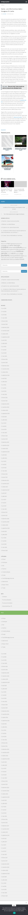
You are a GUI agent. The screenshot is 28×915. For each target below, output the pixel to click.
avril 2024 (4, 391)
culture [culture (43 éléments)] (19, 247)
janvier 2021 (4, 515)
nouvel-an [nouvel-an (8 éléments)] (18, 253)
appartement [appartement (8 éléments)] (13, 243)
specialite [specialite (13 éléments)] (3, 259)
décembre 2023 (5, 404)
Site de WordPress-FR (7, 606)
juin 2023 (4, 423)
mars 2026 (4, 318)
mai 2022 (4, 464)
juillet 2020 (4, 534)
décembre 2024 (5, 365)
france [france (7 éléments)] (9, 249)
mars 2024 (4, 394)
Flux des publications (6, 599)
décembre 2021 (5, 480)
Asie (3, 565)
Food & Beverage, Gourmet (8, 578)
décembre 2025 (5, 327)
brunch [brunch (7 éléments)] (20, 243)
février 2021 (4, 512)
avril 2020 (4, 544)
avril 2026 (4, 314)
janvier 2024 (4, 400)
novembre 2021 (5, 483)
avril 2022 (4, 467)
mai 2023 (4, 426)
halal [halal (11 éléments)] (17, 249)
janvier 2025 (4, 362)
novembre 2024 (5, 369)
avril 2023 (4, 429)
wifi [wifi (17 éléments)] (23, 259)
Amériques (4, 562)
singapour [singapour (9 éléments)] (21, 257)
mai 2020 (4, 541)
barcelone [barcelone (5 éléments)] (17, 243)
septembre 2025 (5, 337)
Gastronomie (5, 581)
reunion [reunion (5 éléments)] (25, 255)
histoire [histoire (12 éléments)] (23, 249)
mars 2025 (4, 356)
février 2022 (4, 474)
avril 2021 (4, 506)
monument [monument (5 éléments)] (9, 253)
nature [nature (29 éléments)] (13, 253)
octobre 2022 (5, 448)
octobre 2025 (5, 333)
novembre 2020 (5, 521)
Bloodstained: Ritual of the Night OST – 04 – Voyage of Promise (6, 190)
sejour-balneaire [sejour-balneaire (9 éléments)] (15, 257)
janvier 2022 (4, 477)
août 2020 (4, 531)
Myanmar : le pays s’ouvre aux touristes (10, 221)
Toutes (2, 5)
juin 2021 (4, 499)
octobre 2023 (5, 410)
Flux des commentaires (7, 603)
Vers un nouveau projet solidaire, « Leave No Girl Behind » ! (19, 190)
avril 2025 (4, 353)
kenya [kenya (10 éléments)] (4, 251)
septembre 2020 (5, 528)
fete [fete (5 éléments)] (7, 249)
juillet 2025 (4, 343)
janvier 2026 (4, 324)
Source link (3, 129)
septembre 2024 (5, 375)
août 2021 (4, 493)
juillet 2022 (4, 458)
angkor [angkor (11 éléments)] (8, 243)
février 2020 (4, 550)
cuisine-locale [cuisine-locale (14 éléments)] (12, 247)
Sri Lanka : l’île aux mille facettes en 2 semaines (12, 235)
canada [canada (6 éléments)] (8, 245)
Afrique (3, 559)
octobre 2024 (5, 372)
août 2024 (4, 378)
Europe (3, 575)
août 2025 (4, 340)
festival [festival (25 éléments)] (3, 249)
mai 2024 (4, 388)
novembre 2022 (5, 445)
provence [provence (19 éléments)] (17, 255)
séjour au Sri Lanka (18, 117)
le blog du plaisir (5, 1)
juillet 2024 (4, 381)
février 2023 (4, 435)
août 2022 (4, 455)
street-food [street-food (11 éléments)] (9, 259)
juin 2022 (4, 461)
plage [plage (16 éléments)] (21, 253)
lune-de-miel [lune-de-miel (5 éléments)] (11, 251)
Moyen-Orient (5, 584)
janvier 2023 (4, 439)
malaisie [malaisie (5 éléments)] (14, 251)
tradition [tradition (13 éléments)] (17, 259)
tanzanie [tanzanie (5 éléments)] (13, 259)
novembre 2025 (5, 330)
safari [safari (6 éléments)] (6, 257)
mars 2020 (4, 547)
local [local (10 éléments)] (7, 251)
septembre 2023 (5, 413)
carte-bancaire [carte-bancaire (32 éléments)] (14, 245)
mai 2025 (4, 349)
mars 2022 (4, 470)
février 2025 (4, 359)
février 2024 (4, 397)
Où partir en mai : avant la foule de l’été (10, 227)
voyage (4, 13)
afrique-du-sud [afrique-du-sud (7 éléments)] (4, 243)
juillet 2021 (4, 496)
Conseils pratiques (6, 572)
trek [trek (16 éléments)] (21, 259)
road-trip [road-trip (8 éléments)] (3, 257)
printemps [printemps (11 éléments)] (11, 255)
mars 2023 (4, 432)
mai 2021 (4, 502)
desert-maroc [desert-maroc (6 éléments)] (24, 247)
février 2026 (4, 321)
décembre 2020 (5, 518)
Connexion (4, 596)
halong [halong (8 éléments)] (20, 249)
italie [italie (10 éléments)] (2, 251)
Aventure (4, 568)
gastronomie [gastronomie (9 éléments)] (13, 249)
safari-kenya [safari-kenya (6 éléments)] (9, 257)
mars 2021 (4, 509)
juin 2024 (4, 384)
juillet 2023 (4, 420)
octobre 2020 (5, 525)
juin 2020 (4, 537)
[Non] (26, 910)
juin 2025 (4, 346)
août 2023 (4, 416)
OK (14, 912)
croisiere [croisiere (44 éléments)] (4, 247)
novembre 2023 (5, 407)
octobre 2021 (5, 486)
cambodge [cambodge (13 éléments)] (3, 245)
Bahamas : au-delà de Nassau (8, 224)
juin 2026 (4, 308)
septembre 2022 (5, 451)
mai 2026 (4, 311)
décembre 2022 (5, 442)
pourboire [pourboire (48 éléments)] (5, 255)
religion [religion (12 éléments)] (22, 255)
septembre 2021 (5, 490)
